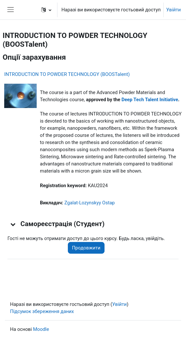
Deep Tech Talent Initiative (149, 100)
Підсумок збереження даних (42, 311)
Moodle (41, 329)
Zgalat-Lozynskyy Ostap (89, 203)
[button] (46, 9)
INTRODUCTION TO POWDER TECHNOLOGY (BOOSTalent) (67, 74)
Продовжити (86, 248)
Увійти (173, 10)
